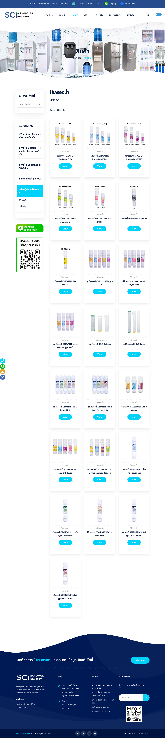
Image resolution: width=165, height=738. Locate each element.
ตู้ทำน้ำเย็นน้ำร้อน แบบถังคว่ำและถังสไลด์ (103, 686)
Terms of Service (128, 733)
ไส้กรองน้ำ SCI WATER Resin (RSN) (99, 220)
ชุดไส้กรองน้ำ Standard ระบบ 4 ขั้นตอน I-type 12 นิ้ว (100, 409)
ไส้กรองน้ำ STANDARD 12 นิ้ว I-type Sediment (134, 471)
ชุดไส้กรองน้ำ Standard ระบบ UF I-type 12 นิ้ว (65, 409)
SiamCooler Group (22, 733)
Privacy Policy (144, 733)
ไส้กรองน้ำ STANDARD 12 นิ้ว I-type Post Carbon (65, 597)
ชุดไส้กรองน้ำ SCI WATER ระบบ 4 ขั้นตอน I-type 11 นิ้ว (65, 346)
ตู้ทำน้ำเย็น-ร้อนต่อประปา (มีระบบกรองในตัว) (102, 693)
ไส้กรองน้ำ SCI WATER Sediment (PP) (65, 158)
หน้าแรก (49, 15)
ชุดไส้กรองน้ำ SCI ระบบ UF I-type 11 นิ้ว (100, 283)
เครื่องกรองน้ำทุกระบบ (100, 707)
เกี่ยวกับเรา (63, 15)
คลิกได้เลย (140, 660)
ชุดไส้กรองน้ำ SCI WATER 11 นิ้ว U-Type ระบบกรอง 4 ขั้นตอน (99, 471)
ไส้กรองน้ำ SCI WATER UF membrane (65, 220)
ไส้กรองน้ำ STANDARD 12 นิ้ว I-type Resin (99, 534)
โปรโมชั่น (99, 15)
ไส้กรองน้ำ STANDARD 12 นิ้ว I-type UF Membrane (134, 534)
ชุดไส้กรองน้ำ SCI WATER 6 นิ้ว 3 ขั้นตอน (134, 409)
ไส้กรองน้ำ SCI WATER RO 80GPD (65, 283)
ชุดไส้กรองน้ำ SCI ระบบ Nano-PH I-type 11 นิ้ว (134, 283)
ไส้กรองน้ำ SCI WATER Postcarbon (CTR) (134, 158)
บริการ (86, 15)
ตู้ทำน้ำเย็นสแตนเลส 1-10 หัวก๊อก (103, 701)
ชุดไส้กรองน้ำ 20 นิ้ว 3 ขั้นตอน (134, 344)
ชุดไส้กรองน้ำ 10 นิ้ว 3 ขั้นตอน (100, 344)
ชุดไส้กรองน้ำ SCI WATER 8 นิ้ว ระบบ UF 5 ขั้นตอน (65, 471)
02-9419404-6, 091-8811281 (70, 706)
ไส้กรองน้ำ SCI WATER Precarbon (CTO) (100, 158)
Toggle (158, 14)
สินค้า (75, 15)
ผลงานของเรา (115, 15)
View (65, 166)
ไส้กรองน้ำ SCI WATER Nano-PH (134, 218)
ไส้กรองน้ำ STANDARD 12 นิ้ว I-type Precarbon (65, 534)
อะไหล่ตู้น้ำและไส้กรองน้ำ (101, 712)
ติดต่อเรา (130, 15)
